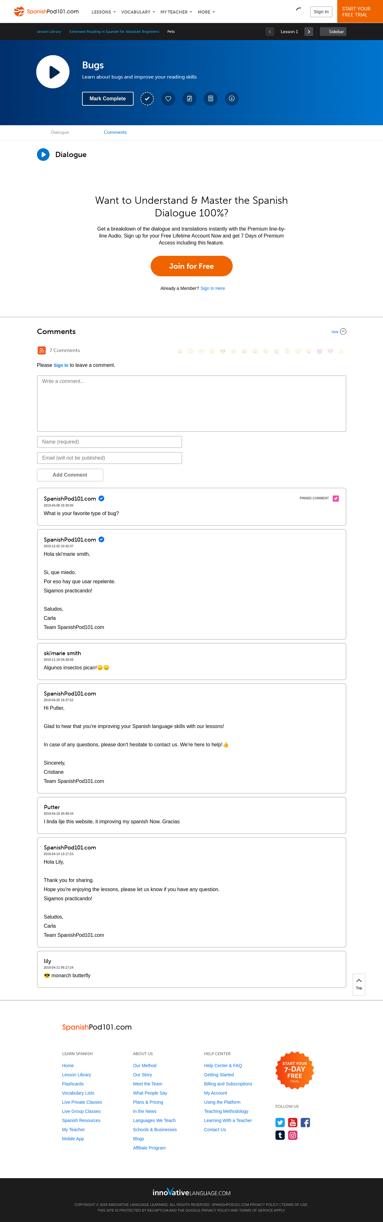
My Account (215, 1093)
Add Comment (70, 475)
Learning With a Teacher (228, 1120)
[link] (308, 31)
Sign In (321, 11)
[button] (300, 11)
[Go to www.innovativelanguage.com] (191, 1191)
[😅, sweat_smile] (255, 351)
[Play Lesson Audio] (52, 71)
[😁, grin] (201, 351)
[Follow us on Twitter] (280, 1122)
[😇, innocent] (287, 351)
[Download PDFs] (211, 99)
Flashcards (73, 1083)
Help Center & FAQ (223, 1065)
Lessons (101, 12)
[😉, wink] (265, 351)
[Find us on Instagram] (293, 1135)
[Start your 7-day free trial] (294, 1070)
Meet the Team (147, 1083)
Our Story (142, 1074)
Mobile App (73, 1138)
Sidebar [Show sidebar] (336, 31)
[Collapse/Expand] (191, 331)
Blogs (138, 1138)
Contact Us (215, 1129)
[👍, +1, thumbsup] (341, 351)
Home (68, 1065)
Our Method (144, 1065)
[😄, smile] (180, 351)
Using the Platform (222, 1102)
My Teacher (174, 12)
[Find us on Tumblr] (280, 1135)
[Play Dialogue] (43, 154)
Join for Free (191, 266)
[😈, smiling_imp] (319, 351)
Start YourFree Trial (361, 12)
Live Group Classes (81, 1111)
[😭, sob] (276, 351)
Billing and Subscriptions (228, 1083)
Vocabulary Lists (78, 1093)
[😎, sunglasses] (223, 351)
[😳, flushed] (190, 351)
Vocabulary (135, 12)
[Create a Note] (189, 99)
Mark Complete (108, 98)
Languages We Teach (154, 1120)
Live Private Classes (82, 1102)
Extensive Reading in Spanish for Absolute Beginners (114, 31)
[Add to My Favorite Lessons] (168, 99)
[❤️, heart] (330, 351)
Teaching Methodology (226, 1111)
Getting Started (219, 1074)
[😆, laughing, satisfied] (244, 351)
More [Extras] (204, 12)
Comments (115, 132)
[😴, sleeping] (298, 351)
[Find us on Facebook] (305, 1122)
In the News (144, 1111)
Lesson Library (49, 31)
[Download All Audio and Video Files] (232, 99)
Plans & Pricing (148, 1102)
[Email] (110, 458)
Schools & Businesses (155, 1129)
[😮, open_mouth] (308, 351)
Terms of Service (256, 1210)
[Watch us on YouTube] (293, 1122)
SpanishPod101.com (230, 1205)
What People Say (150, 1093)
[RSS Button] (41, 350)
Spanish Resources (81, 1120)
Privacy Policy (264, 1205)
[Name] (110, 442)
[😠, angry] (233, 351)
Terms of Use (294, 1205)
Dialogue (60, 132)
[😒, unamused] (212, 351)
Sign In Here (212, 288)
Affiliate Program (149, 1147)
